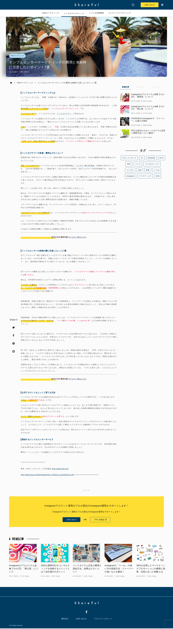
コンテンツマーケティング (122, 13)
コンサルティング (152, 164)
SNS (157, 176)
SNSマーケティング (47, 13)
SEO (129, 164)
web (139, 170)
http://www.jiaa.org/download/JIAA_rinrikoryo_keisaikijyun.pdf (47, 475)
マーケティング (145, 176)
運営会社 (65, 619)
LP (142, 158)
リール (137, 164)
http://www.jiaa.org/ (60, 469)
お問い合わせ (148, 5)
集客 (147, 170)
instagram (131, 176)
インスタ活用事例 (97, 13)
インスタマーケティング (73, 13)
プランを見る (100, 520)
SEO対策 (151, 158)
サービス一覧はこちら (78, 237)
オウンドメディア (129, 158)
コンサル (130, 170)
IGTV (161, 158)
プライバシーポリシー (102, 619)
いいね (156, 170)
